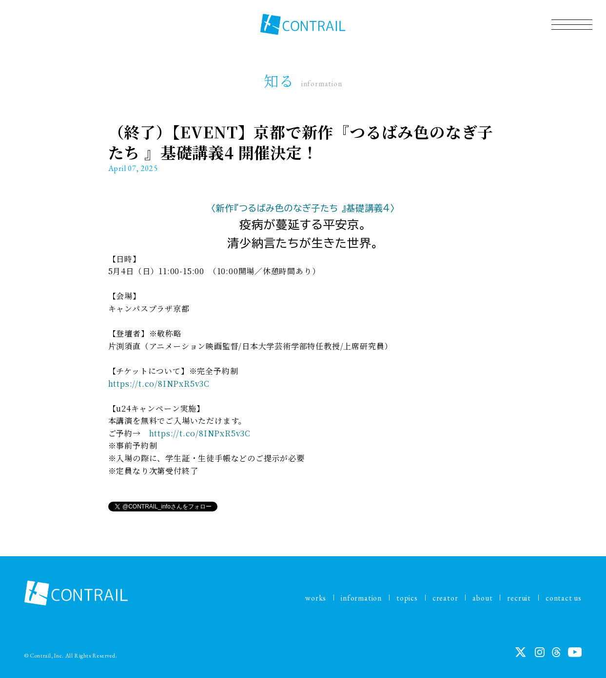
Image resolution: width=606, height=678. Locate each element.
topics (407, 598)
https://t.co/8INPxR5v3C (159, 383)
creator (445, 598)
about (482, 598)
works (315, 598)
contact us (564, 598)
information (361, 598)
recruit (519, 598)
